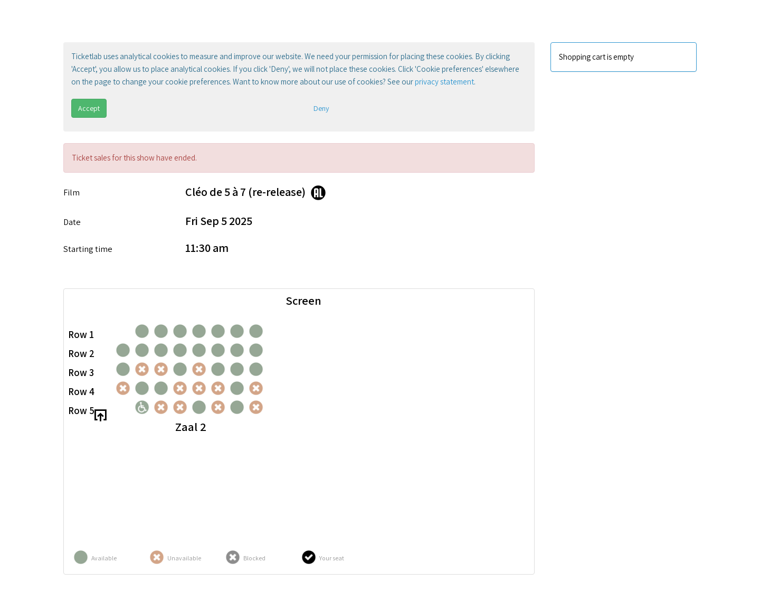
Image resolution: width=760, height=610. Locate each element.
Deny (321, 108)
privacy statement (444, 82)
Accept (89, 108)
